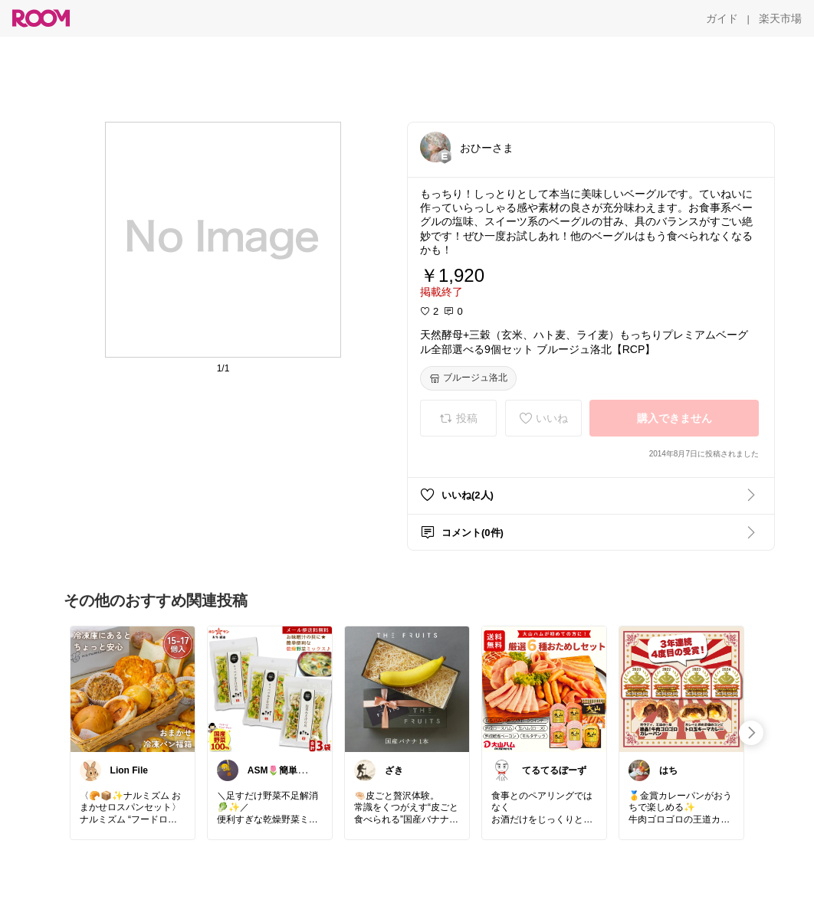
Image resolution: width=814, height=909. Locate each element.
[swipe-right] (751, 733)
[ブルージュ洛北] (468, 378)
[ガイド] (722, 18)
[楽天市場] (780, 18)
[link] (133, 688)
